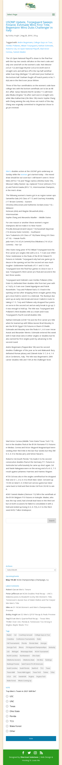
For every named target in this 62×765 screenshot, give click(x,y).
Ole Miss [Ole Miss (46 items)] (40, 660)
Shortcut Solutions (29, 757)
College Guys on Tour (43, 42)
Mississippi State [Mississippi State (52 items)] (27, 652)
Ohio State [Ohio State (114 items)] (36, 656)
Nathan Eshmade (45, 45)
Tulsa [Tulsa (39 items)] (52, 672)
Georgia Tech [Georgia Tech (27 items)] (11, 647)
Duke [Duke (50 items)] (39, 639)
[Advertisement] (31, 544)
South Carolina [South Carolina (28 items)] (12, 668)
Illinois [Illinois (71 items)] (21, 647)
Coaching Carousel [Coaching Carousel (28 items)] (25, 635)
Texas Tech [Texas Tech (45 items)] (37, 672)
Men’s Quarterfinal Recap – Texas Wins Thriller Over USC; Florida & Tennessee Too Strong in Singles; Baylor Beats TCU (29, 621)
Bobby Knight (13, 35)
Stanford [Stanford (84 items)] (35, 668)
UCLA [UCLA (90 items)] (9, 676)
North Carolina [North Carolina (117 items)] (12, 656)
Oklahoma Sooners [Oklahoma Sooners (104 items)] (14, 660)
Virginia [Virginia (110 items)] (31, 676)
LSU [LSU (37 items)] (8, 652)
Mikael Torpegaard (29, 45)
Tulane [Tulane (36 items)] (45, 672)
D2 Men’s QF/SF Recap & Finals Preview (38, 614)
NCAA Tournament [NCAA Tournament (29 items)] (41, 652)
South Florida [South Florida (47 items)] (24, 668)
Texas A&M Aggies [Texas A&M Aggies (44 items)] (23, 672)
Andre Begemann (25, 42)
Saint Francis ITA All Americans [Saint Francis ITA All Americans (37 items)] (32, 664)
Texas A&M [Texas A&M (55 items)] (11, 672)
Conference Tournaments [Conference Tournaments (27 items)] (25, 639)
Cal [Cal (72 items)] (15, 635)
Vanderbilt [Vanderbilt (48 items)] (22, 676)
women (24, 174)
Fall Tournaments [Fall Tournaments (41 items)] (13, 643)
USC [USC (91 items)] (14, 676)
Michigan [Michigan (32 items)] (15, 652)
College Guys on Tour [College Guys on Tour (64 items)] (42, 635)
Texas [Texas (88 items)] (48, 668)
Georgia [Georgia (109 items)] (43, 643)
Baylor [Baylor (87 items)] (9, 635)
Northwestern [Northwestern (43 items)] (25, 656)
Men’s (8, 171)
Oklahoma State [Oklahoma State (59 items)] (28, 660)
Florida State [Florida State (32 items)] (33, 643)
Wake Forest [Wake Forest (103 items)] (11, 681)
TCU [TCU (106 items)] (41, 668)
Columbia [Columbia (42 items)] (10, 639)
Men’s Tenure (25, 589)
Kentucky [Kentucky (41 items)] (52, 647)
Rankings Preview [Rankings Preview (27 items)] (13, 664)
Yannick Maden (19, 52)
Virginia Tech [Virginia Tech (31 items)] (40, 676)
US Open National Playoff (28, 48)
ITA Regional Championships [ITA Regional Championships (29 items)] (36, 647)
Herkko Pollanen (13, 45)
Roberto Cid (11, 48)
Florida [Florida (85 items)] (24, 643)
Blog (36, 35)
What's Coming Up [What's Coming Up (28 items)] (24, 681)
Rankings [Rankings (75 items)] (48, 660)
